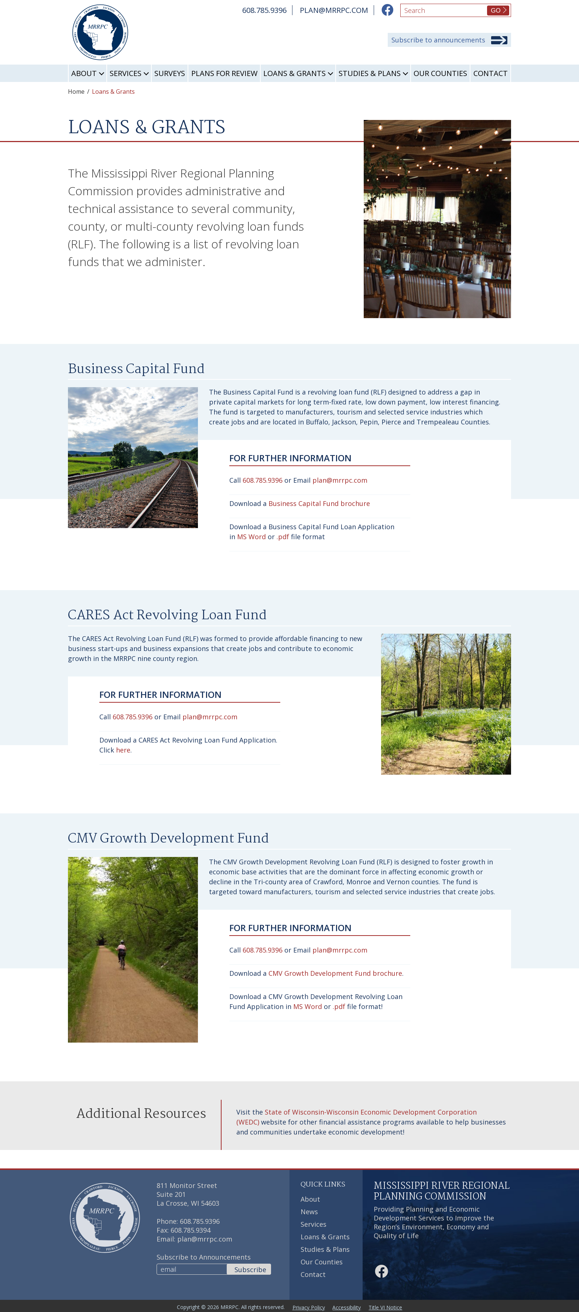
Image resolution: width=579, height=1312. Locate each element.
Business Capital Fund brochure (319, 503)
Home (76, 91)
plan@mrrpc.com (339, 480)
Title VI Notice (390, 1305)
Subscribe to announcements (438, 40)
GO (495, 10)
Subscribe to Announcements (204, 1257)
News (309, 1211)
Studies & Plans (370, 73)
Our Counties (440, 73)
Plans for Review (224, 73)
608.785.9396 (262, 480)
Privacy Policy (307, 1305)
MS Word (251, 536)
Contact (490, 73)
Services (125, 73)
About (84, 73)
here (123, 749)
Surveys (169, 73)
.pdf (283, 536)
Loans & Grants (294, 73)
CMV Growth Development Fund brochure (335, 973)
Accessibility (348, 1305)
